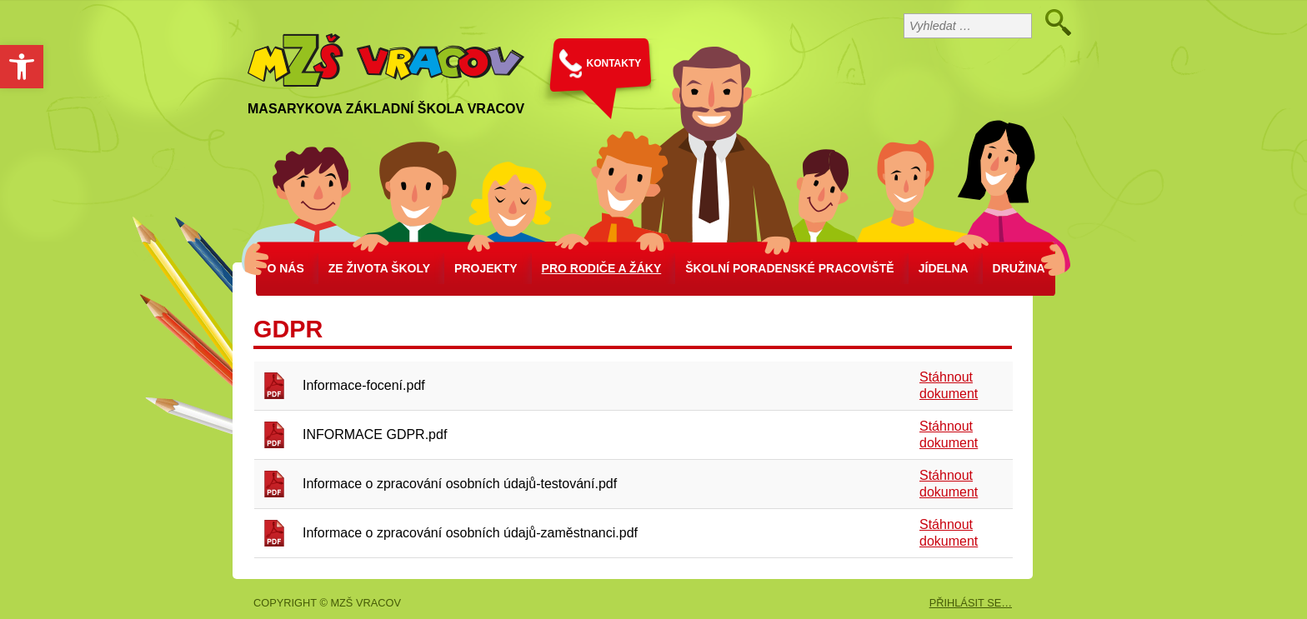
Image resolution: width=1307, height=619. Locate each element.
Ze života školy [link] (379, 268)
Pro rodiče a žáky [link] (602, 268)
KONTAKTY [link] (614, 63)
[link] (21, 66)
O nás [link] (285, 268)
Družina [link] (1019, 268)
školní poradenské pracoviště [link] (789, 268)
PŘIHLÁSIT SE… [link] (970, 603)
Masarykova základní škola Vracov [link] (386, 109)
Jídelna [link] (944, 268)
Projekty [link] (485, 268)
